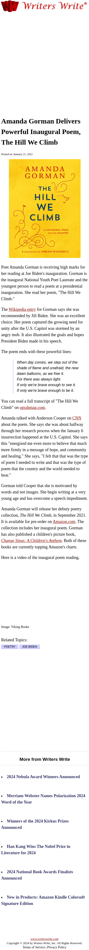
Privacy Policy (56, 947)
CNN (76, 418)
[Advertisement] (44, 59)
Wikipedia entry (22, 309)
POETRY (9, 646)
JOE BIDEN (29, 646)
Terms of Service (34, 947)
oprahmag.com (32, 407)
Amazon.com (64, 521)
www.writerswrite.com (44, 939)
